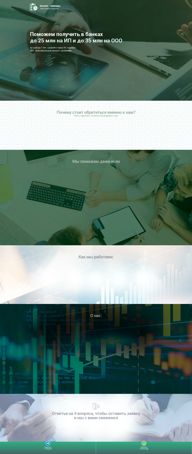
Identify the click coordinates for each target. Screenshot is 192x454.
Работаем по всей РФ (50, 7)
